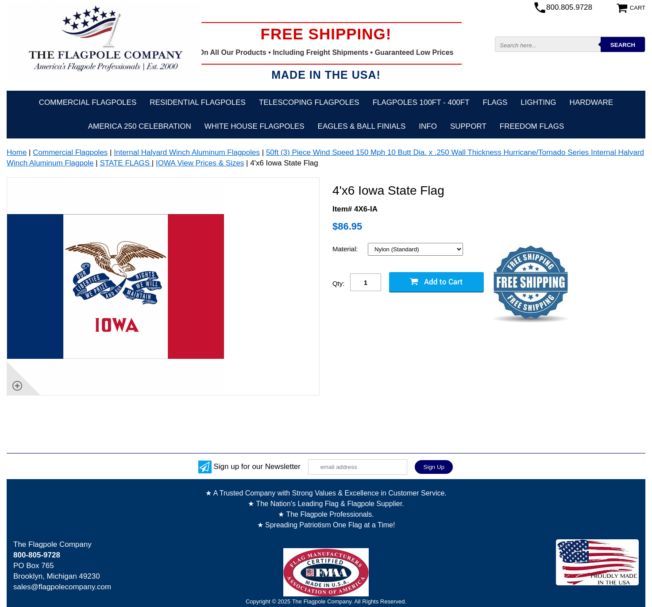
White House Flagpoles (254, 126)
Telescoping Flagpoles (309, 102)
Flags (495, 102)
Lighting (538, 102)
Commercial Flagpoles (87, 102)
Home (17, 152)
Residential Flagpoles (198, 102)
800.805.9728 (569, 7)
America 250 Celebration (139, 126)
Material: (346, 249)
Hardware (591, 102)
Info (428, 126)
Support (468, 126)
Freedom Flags (532, 126)
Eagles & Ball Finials (362, 126)
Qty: (338, 283)
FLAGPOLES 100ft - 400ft (421, 102)
